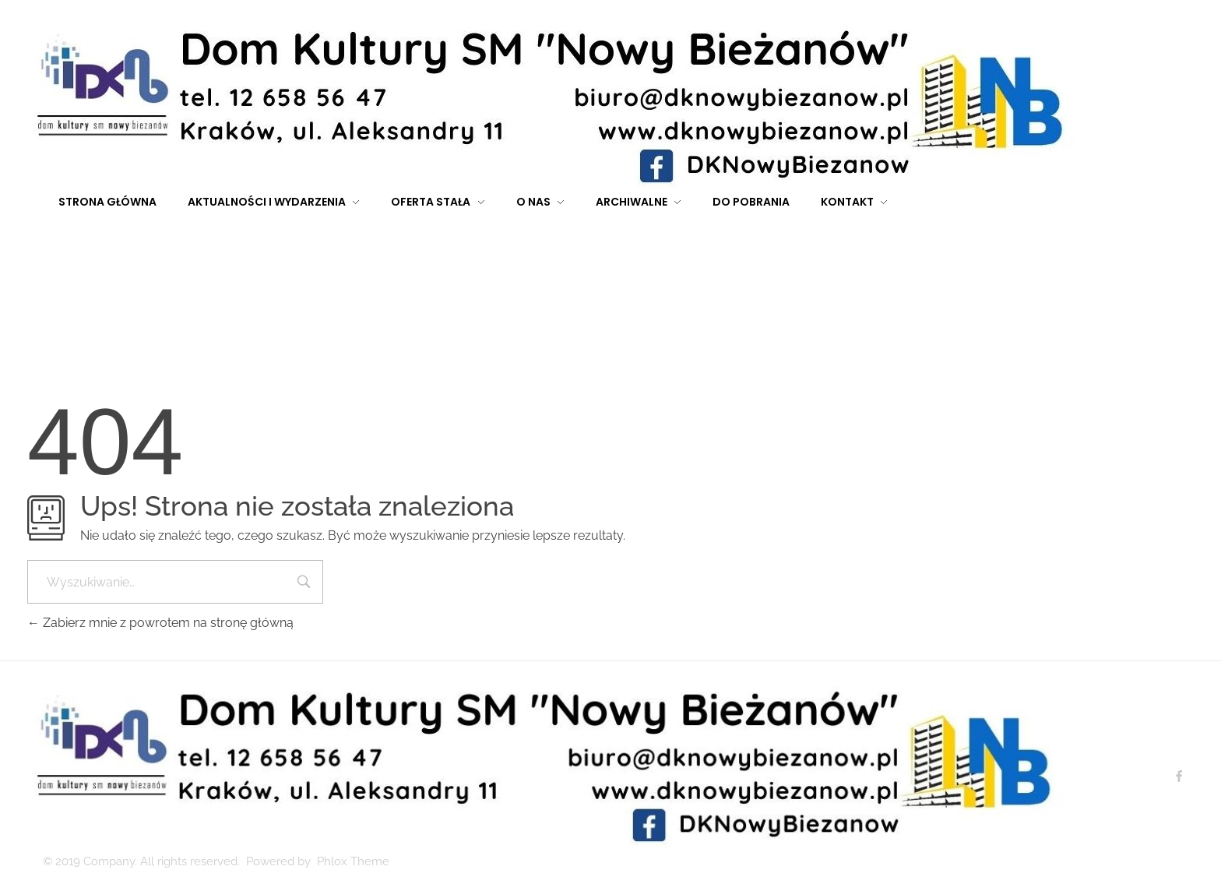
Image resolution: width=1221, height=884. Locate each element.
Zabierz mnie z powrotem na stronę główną (160, 622)
